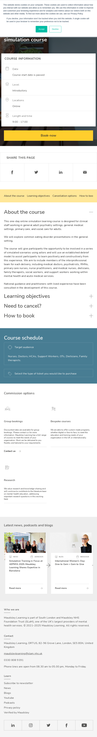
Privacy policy (12, 707)
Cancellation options (65, 196)
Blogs (7, 693)
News (7, 688)
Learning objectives (38, 196)
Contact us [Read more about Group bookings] (10, 451)
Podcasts (9, 703)
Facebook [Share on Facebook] (12, 172)
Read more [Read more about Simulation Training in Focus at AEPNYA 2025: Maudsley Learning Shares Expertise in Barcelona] (15, 588)
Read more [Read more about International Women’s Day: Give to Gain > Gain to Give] (61, 588)
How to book (86, 196)
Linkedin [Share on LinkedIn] (61, 172)
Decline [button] (55, 29)
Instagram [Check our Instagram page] (31, 725)
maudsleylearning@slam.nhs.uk (23, 653)
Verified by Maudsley (16, 712)
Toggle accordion (91, 212)
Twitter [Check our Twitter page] (48, 725)
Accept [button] (41, 29)
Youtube (9, 698)
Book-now (48, 135)
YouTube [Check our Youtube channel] (84, 725)
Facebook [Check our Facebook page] (66, 725)
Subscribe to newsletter (18, 683)
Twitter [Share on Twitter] (36, 172)
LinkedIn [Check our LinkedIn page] (13, 725)
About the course (14, 196)
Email (85, 172)
